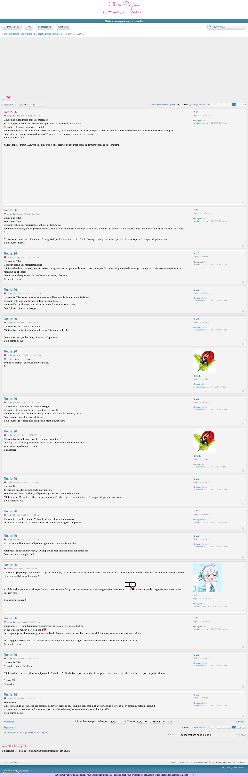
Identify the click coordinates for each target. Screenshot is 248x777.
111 (218, 104)
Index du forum (11, 33)
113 (229, 104)
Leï (11, 568)
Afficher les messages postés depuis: (100, 721)
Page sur (201, 104)
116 (244, 104)
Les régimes (26, 33)
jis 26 (6, 98)
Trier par (137, 721)
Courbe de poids (11, 27)
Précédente (9, 721)
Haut (243, 202)
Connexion (63, 27)
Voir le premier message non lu (164, 104)
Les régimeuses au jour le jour (48, 33)
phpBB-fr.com (22, 770)
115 (239, 104)
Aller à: (171, 734)
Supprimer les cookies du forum (200, 762)
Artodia (241, 767)
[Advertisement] (118, 64)
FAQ (28, 27)
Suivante (240, 721)
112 (224, 104)
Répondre (8, 104)
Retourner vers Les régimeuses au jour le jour (25, 732)
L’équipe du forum (177, 762)
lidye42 (13, 355)
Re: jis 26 (10, 112)
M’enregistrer (44, 27)
